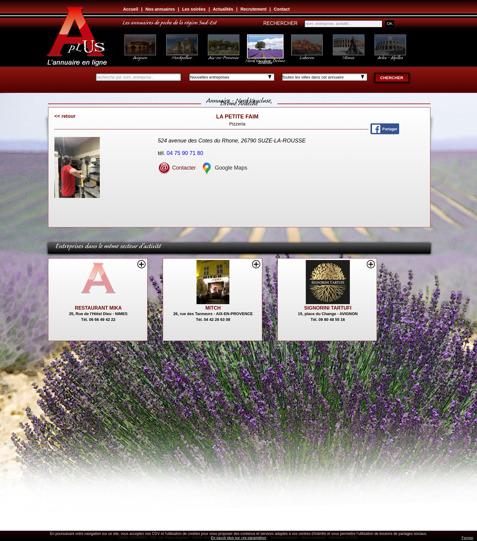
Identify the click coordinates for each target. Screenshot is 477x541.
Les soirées (194, 9)
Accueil (130, 9)
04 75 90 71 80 (186, 153)
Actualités (223, 9)
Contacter (177, 168)
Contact (282, 9)
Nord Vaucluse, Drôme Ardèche (265, 58)
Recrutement (253, 9)
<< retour (64, 116)
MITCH (213, 308)
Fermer (467, 538)
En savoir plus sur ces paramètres (238, 538)
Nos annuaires (160, 9)
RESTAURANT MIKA (98, 308)
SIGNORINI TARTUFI (327, 308)
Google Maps (223, 168)
